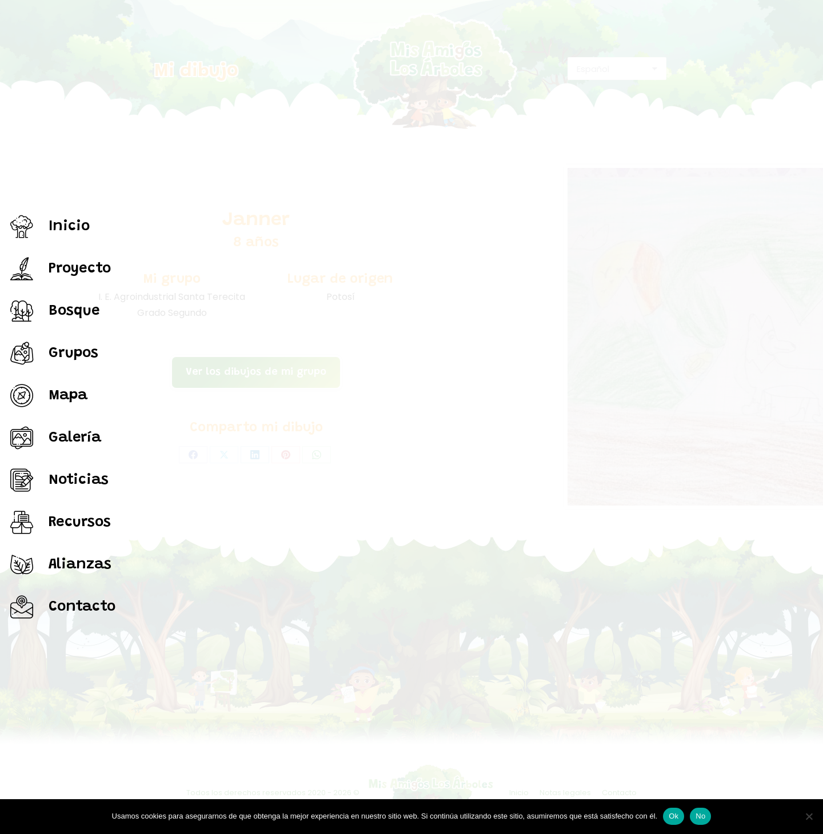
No (700, 816)
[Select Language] (617, 68)
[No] (808, 816)
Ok (673, 816)
